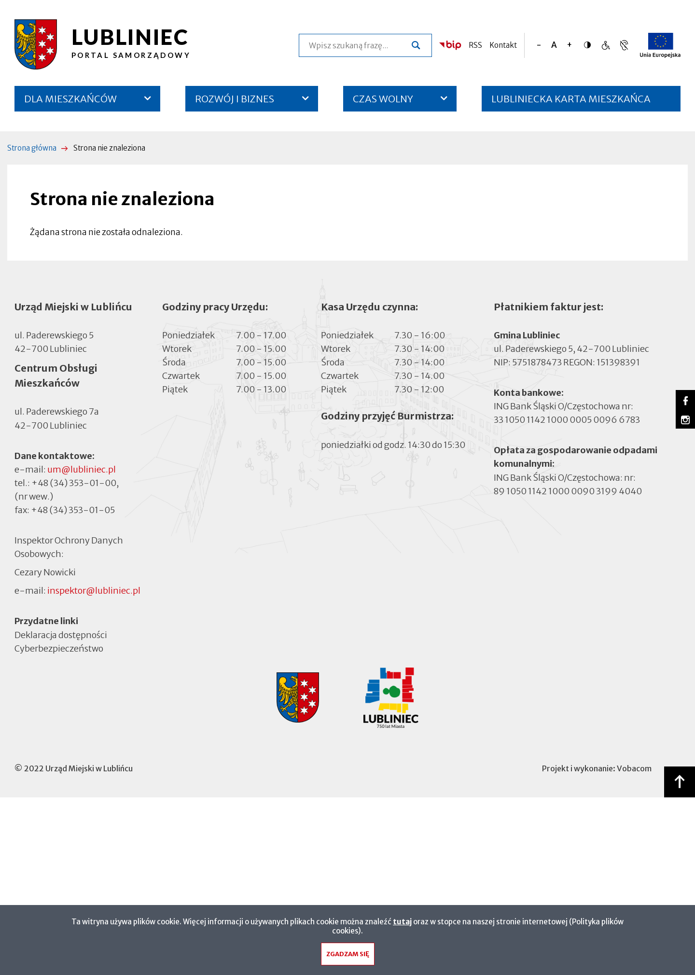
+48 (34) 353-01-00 (73, 482)
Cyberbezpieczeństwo (58, 647)
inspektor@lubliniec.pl (93, 590)
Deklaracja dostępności (60, 634)
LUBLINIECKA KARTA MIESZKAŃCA (571, 102)
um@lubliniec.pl (81, 469)
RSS (475, 45)
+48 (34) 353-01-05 (73, 509)
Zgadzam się (347, 956)
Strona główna (31, 148)
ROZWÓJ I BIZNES (234, 99)
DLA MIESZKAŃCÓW (70, 99)
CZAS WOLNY (383, 99)
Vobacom (634, 768)
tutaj (402, 924)
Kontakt (503, 45)
